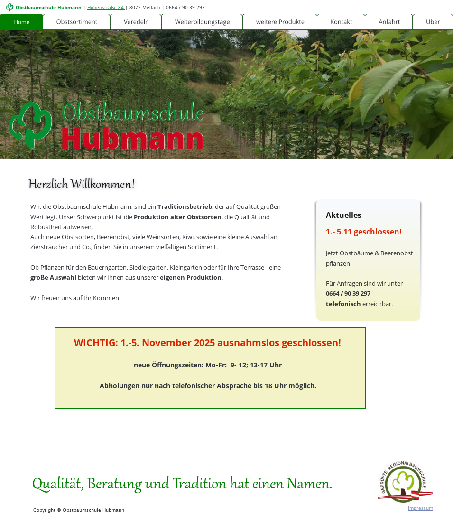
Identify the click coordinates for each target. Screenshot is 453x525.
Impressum (420, 508)
